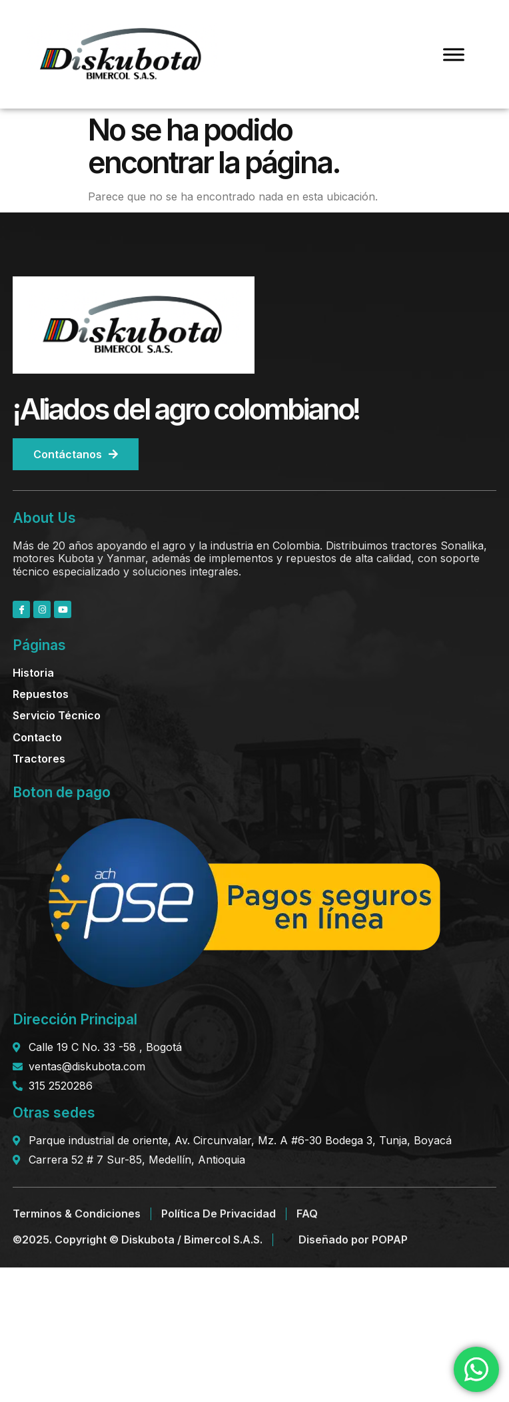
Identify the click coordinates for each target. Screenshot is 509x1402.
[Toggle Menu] (453, 54)
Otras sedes (54, 1112)
